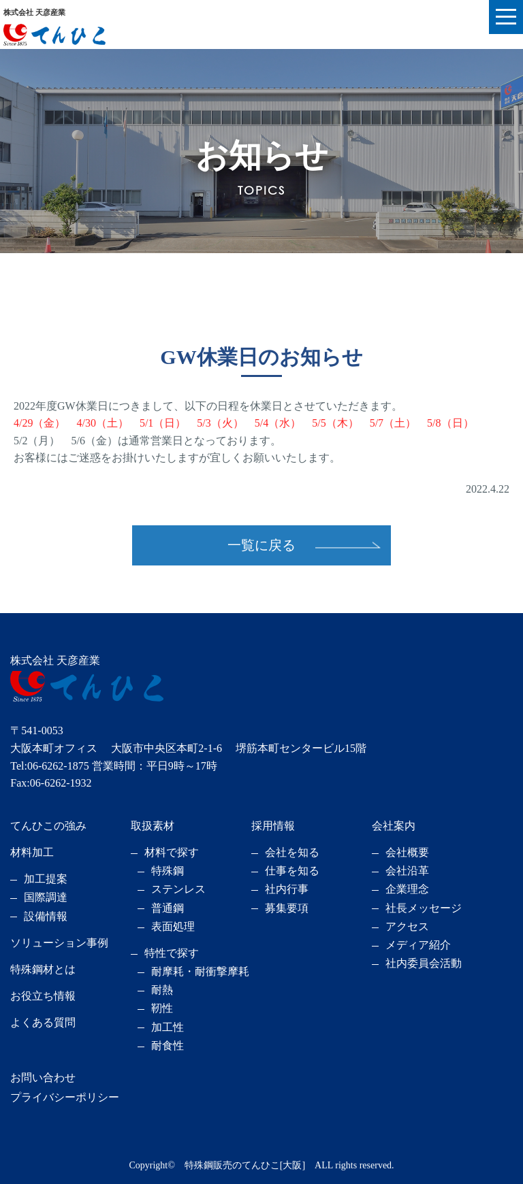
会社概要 (407, 852)
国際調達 (45, 897)
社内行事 (286, 889)
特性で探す (171, 953)
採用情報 (273, 826)
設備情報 (45, 916)
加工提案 (45, 879)
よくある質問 (43, 1022)
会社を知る (292, 852)
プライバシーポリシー (64, 1097)
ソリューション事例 (59, 943)
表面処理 (173, 926)
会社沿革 (407, 870)
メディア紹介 (418, 945)
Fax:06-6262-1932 (50, 783)
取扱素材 (152, 826)
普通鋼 (167, 908)
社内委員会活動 (423, 963)
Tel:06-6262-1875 (49, 766)
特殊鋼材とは (43, 969)
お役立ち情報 (43, 996)
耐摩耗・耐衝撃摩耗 (200, 971)
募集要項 (286, 908)
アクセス (407, 926)
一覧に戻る (261, 545)
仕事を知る (292, 870)
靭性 (162, 1008)
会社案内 (393, 826)
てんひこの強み (48, 826)
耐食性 (167, 1045)
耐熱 (162, 990)
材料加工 (32, 852)
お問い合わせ (43, 1077)
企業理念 (407, 889)
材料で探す (171, 852)
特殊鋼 (167, 870)
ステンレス (178, 889)
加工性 (167, 1027)
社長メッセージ (423, 908)
